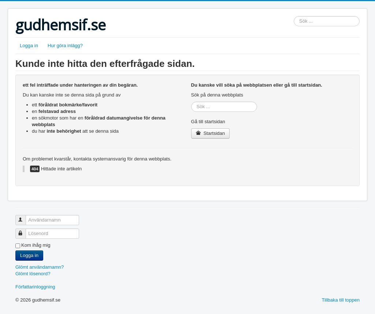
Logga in (29, 45)
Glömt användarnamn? (39, 267)
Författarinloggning (35, 287)
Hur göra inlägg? (65, 45)
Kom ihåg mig (35, 245)
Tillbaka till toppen (341, 300)
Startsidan (210, 133)
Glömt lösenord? (32, 273)
